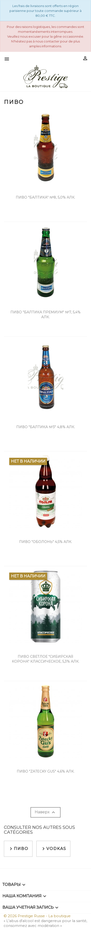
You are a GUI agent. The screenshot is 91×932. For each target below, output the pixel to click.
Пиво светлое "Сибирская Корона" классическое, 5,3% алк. (45, 659)
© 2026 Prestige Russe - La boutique (37, 916)
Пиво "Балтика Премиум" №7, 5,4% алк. (45, 314)
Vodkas (53, 849)
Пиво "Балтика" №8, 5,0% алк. (45, 197)
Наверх (45, 812)
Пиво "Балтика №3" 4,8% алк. (45, 427)
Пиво (18, 849)
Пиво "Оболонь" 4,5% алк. (45, 542)
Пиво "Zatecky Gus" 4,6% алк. (45, 771)
